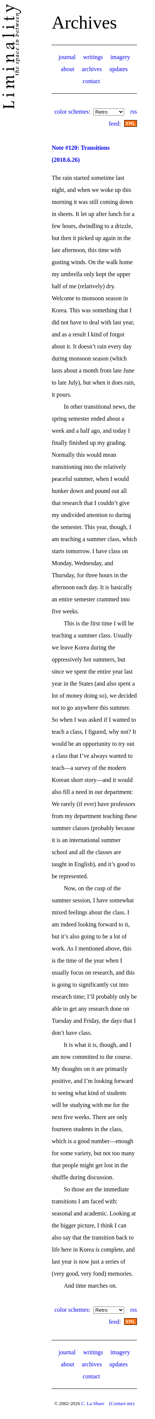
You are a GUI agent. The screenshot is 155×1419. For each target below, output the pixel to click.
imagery (120, 57)
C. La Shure (93, 1403)
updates (118, 69)
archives (92, 69)
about (67, 69)
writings (93, 57)
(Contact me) (121, 1403)
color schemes (72, 111)
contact (91, 81)
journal (67, 57)
